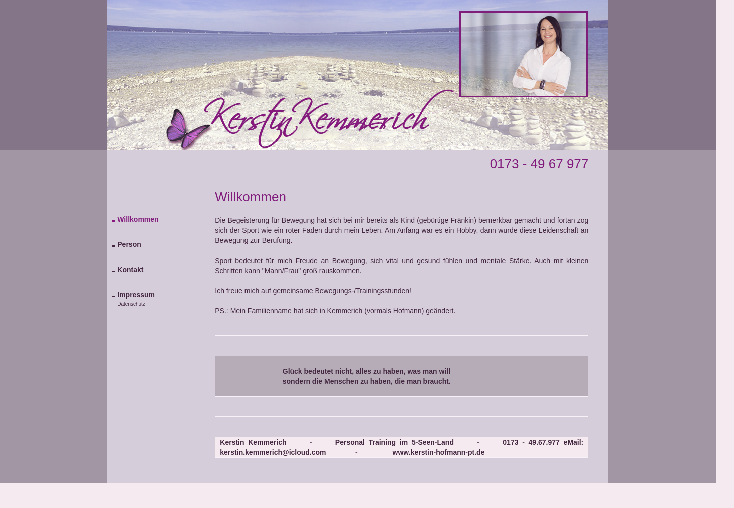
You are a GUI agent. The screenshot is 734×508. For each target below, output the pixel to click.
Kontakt (130, 270)
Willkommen (137, 219)
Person (129, 244)
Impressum (136, 295)
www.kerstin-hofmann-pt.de (439, 452)
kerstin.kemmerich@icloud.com (273, 452)
